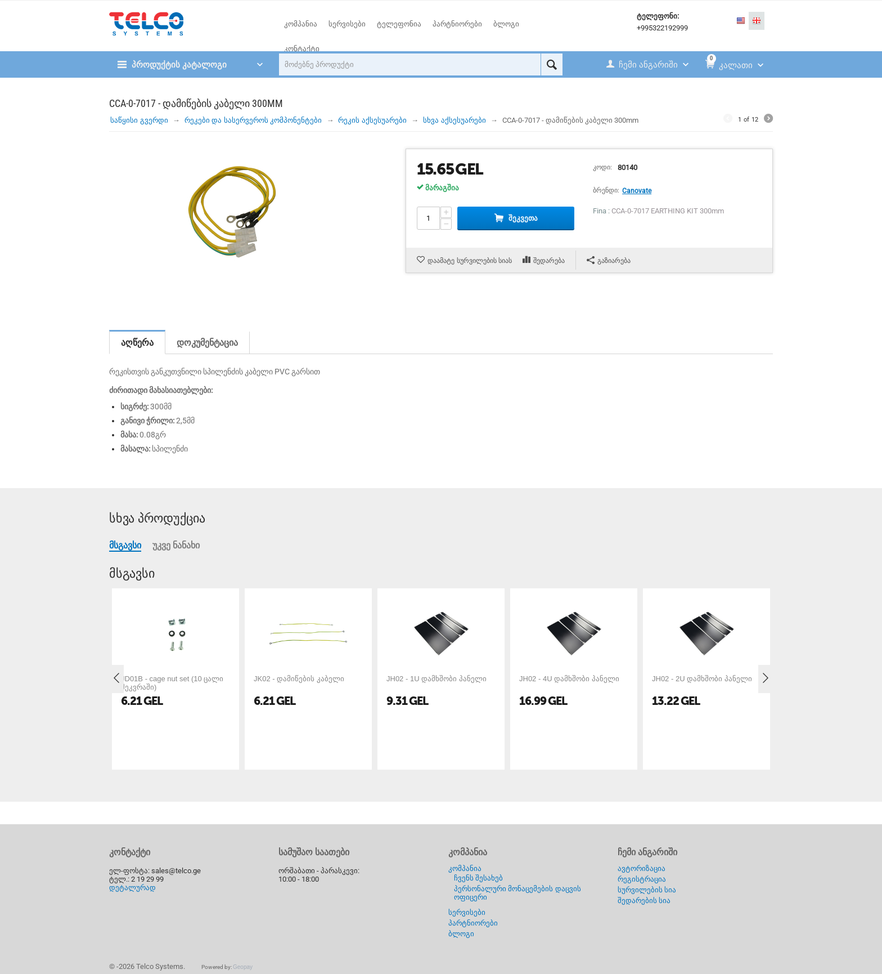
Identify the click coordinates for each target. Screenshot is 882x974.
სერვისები (466, 912)
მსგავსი (125, 545)
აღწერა (137, 342)
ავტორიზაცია (641, 868)
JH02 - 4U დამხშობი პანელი (569, 678)
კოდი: (602, 167)
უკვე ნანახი (176, 545)
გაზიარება (609, 260)
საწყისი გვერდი (139, 120)
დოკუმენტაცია (207, 342)
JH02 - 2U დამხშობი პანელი (702, 678)
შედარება (549, 261)
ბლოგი (461, 934)
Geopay (243, 967)
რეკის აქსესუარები (372, 120)
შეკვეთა (523, 218)
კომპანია (465, 868)
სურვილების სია (647, 890)
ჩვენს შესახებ (478, 878)
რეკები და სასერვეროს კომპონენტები (253, 120)
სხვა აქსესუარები (454, 120)
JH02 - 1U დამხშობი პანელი (436, 678)
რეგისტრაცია (642, 879)
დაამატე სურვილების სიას (470, 261)
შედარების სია (644, 900)
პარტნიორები (473, 923)
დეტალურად (132, 887)
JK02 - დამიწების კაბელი (299, 678)
